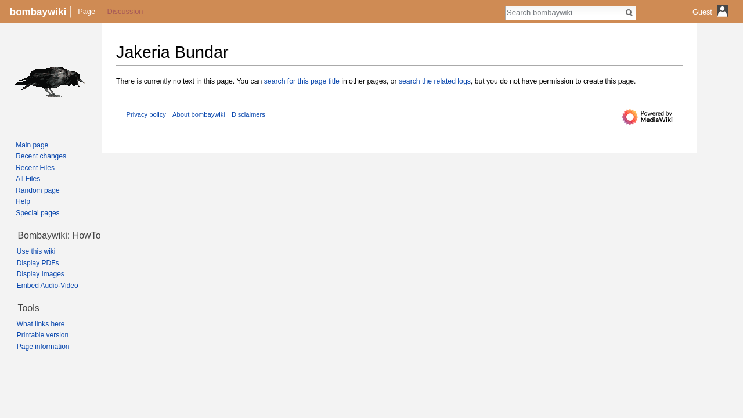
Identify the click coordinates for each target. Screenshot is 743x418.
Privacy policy (146, 114)
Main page (32, 145)
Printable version (42, 335)
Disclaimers (248, 114)
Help (23, 201)
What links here (41, 324)
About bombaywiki (198, 114)
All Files (28, 179)
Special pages (37, 213)
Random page (37, 190)
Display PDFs (38, 263)
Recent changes (41, 156)
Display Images (40, 274)
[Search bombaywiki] (564, 12)
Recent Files (35, 168)
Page (86, 11)
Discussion (125, 11)
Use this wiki (36, 251)
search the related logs (435, 81)
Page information (43, 347)
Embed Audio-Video (47, 286)
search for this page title (302, 81)
